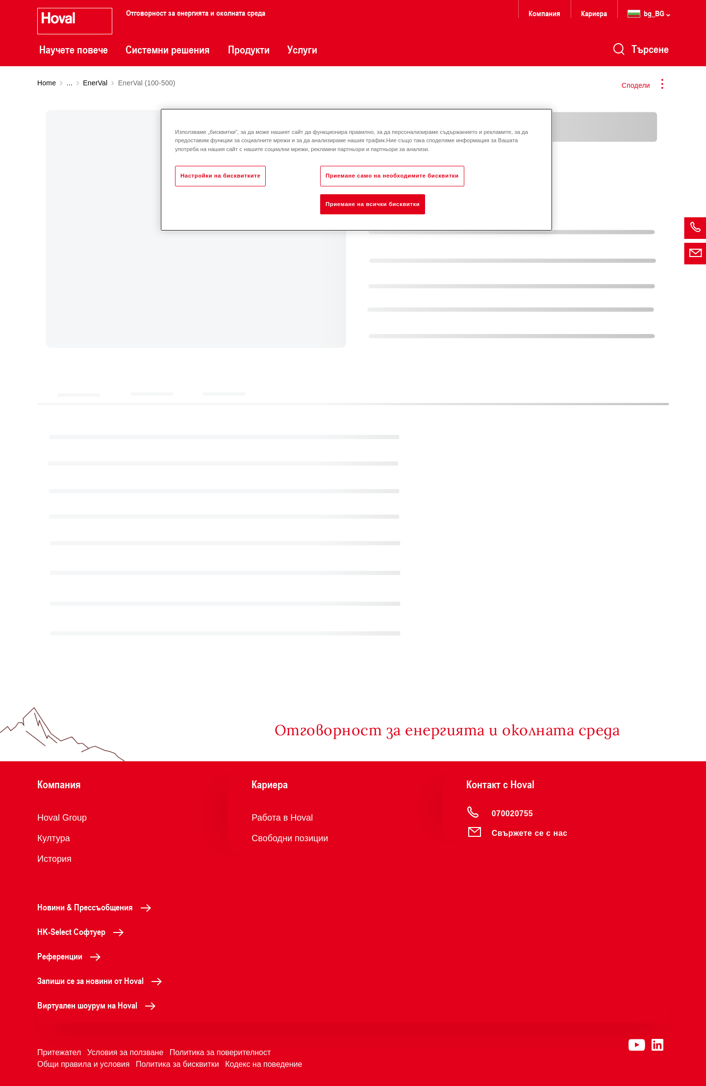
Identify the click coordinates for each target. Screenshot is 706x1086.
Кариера (594, 13)
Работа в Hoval (282, 818)
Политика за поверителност (220, 1052)
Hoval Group (62, 818)
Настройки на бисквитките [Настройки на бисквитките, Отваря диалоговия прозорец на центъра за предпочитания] (220, 176)
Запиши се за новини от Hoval (102, 980)
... (70, 83)
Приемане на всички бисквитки (373, 204)
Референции (71, 956)
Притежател (59, 1052)
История (54, 859)
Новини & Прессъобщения (96, 907)
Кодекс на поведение (263, 1064)
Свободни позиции (290, 838)
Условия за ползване (125, 1052)
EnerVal (95, 83)
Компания (544, 13)
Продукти (249, 49)
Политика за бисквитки (177, 1064)
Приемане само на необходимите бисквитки (392, 176)
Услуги (302, 49)
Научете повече (73, 49)
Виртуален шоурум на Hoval (99, 1005)
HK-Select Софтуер (83, 931)
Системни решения (168, 49)
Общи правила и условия (83, 1064)
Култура (53, 838)
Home (46, 83)
